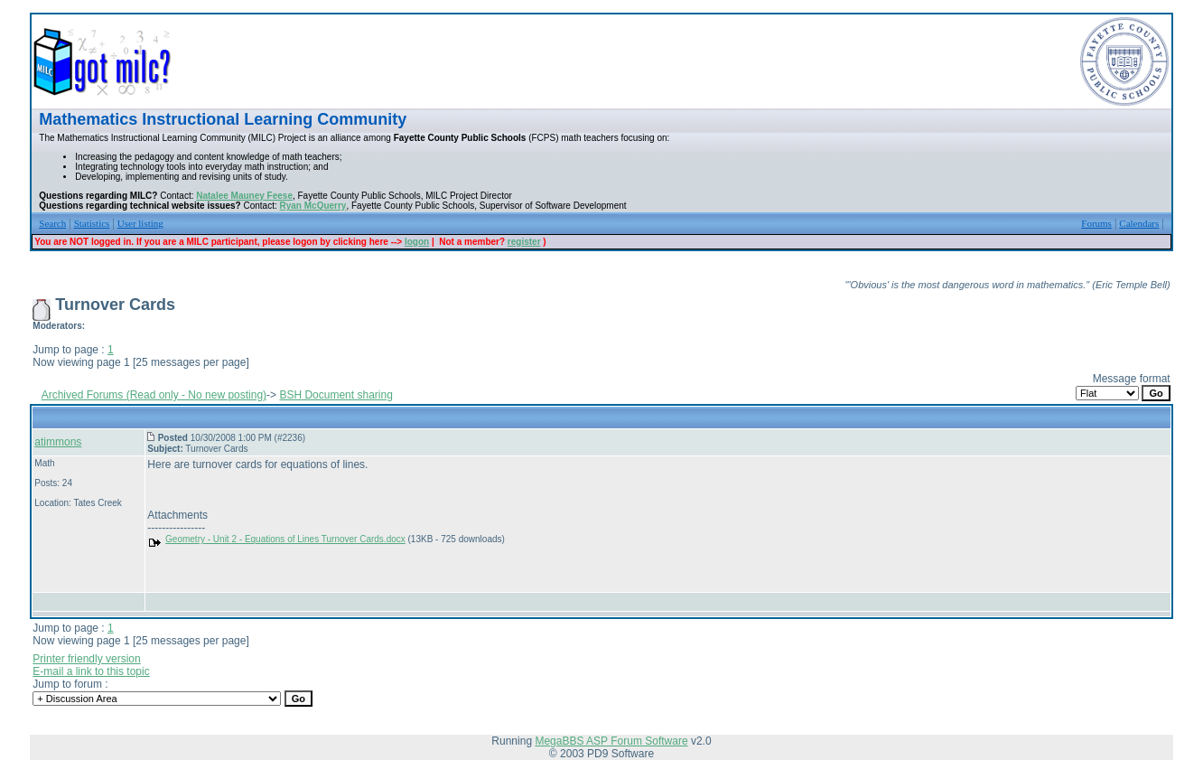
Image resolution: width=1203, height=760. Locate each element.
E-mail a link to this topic (91, 671)
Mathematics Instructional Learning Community (222, 119)
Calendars (1139, 223)
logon (417, 242)
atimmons (57, 442)
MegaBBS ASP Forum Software (611, 741)
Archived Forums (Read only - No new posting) (154, 395)
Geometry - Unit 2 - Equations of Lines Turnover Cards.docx (285, 539)
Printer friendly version (86, 658)
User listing (140, 223)
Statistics (92, 223)
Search (52, 223)
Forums (1096, 223)
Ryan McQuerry (313, 206)
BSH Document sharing (335, 395)
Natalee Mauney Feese (244, 196)
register (524, 242)
